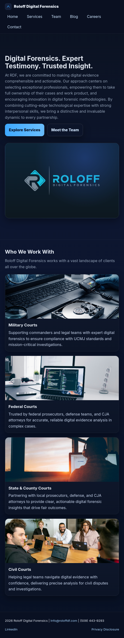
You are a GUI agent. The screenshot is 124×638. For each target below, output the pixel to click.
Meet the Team (65, 130)
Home (12, 16)
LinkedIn (11, 629)
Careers (94, 16)
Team (56, 16)
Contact (14, 27)
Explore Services (24, 130)
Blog (74, 16)
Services (34, 16)
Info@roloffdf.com (63, 620)
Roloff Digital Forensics (32, 6)
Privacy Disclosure (105, 629)
